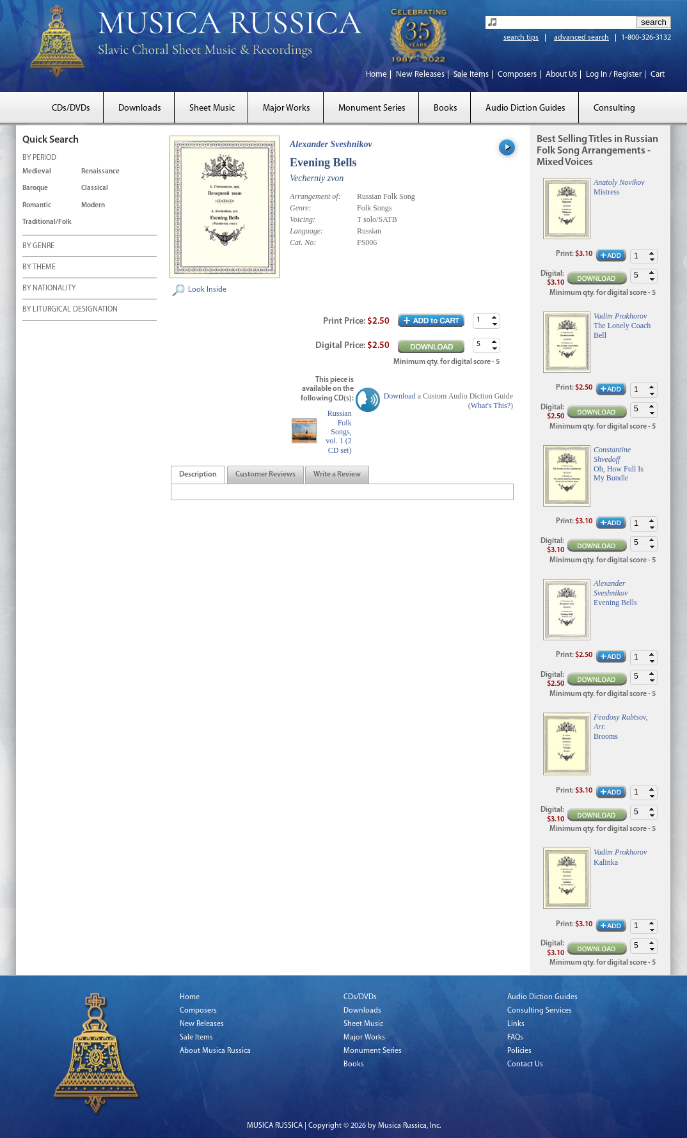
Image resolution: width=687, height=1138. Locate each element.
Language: (306, 230)
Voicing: (302, 219)
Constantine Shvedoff (612, 454)
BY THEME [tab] (39, 268)
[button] (494, 317)
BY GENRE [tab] (38, 247)
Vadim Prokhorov (620, 316)
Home (376, 74)
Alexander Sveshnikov (331, 144)
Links (516, 1024)
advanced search (581, 38)
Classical (94, 188)
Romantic (36, 205)
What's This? (490, 405)
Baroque (35, 188)
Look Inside (207, 290)
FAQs (515, 1037)
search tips (521, 38)
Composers (517, 74)
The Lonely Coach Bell (622, 330)
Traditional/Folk (47, 222)
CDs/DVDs (71, 108)
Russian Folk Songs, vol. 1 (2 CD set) (338, 432)
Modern (93, 205)
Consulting (614, 108)
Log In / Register (614, 74)
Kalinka (606, 862)
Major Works (286, 108)
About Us (561, 74)
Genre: (301, 207)
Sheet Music (212, 108)
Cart (658, 74)
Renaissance (100, 171)
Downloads (139, 108)
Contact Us (525, 1064)
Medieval (36, 171)
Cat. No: (303, 242)
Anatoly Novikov (619, 182)
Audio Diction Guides (525, 108)
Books (445, 108)
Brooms (606, 736)
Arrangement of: (315, 196)
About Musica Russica (215, 1051)
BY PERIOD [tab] (39, 159)
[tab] (198, 475)
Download (400, 395)
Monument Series (372, 108)
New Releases (420, 74)
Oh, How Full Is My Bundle (619, 473)
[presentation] (198, 475)
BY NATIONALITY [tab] (48, 289)
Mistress (607, 191)
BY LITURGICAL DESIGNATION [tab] (70, 310)
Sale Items (471, 74)
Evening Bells (615, 602)
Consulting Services (539, 1011)
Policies (519, 1051)
